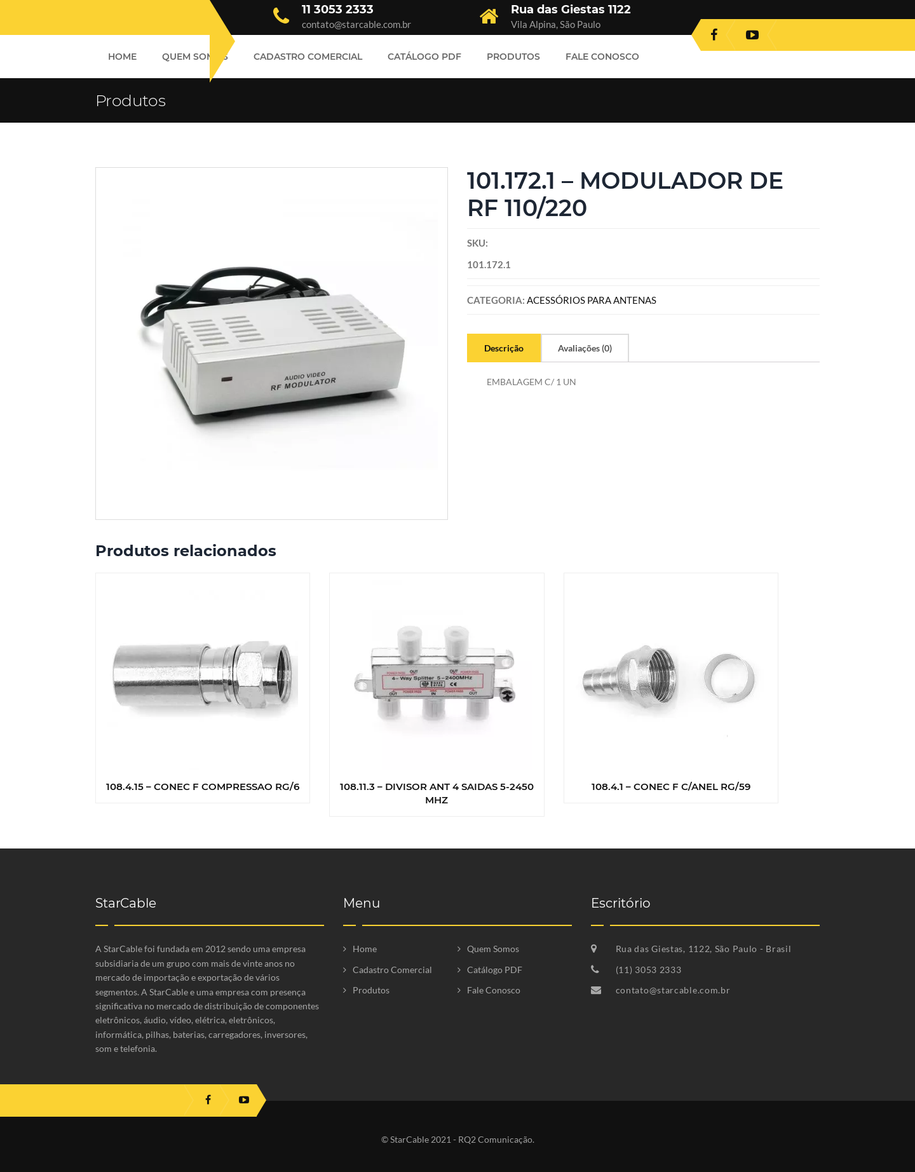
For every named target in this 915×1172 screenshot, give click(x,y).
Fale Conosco (602, 56)
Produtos (513, 56)
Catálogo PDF (424, 56)
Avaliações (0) (585, 348)
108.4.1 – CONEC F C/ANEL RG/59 (671, 786)
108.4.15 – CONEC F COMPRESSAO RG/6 (202, 786)
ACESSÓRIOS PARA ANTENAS (591, 300)
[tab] (504, 348)
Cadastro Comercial (308, 56)
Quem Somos (195, 56)
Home (122, 56)
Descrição (504, 348)
